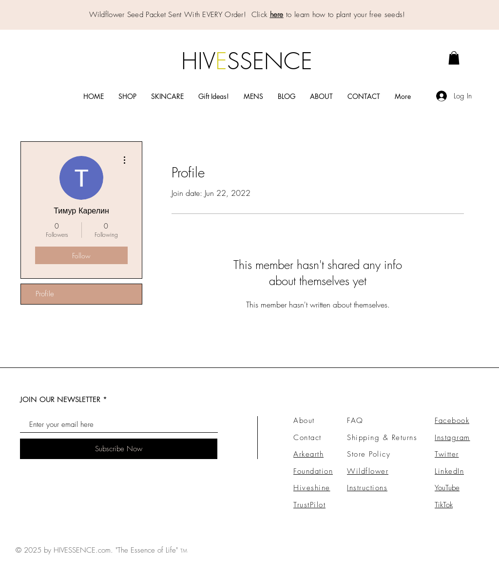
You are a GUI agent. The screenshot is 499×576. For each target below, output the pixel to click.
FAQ (355, 420)
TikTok (444, 505)
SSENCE (269, 61)
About (304, 420)
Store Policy (368, 454)
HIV (198, 61)
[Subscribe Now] (118, 449)
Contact (307, 437)
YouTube (447, 488)
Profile (45, 294)
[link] (454, 57)
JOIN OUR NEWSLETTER (60, 399)
